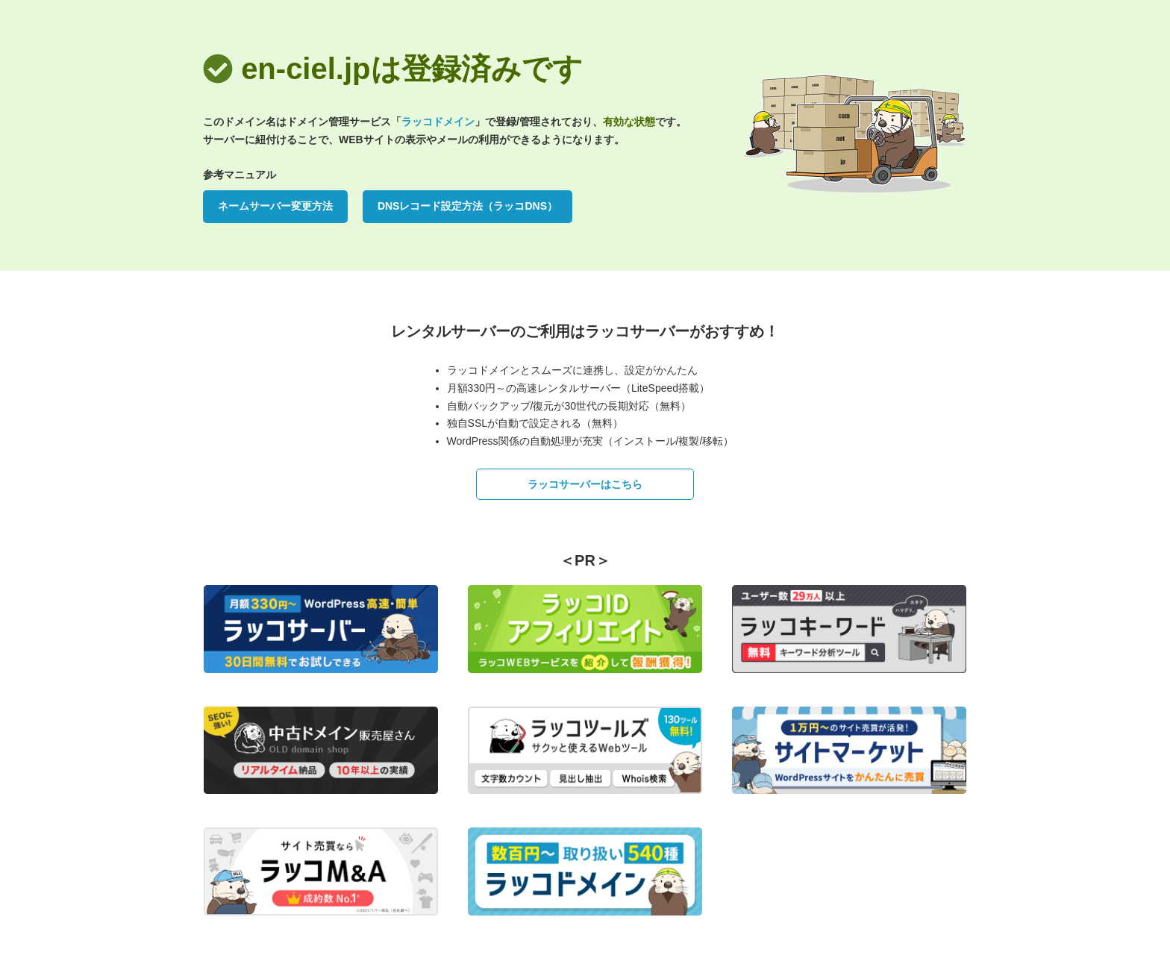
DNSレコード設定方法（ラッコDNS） (467, 206)
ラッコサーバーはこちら (585, 484)
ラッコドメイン (438, 122)
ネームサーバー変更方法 (275, 206)
